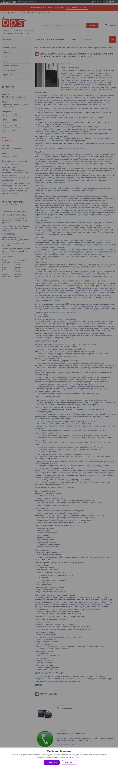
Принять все (52, 762)
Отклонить (69, 762)
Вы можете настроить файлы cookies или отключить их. (58, 757)
